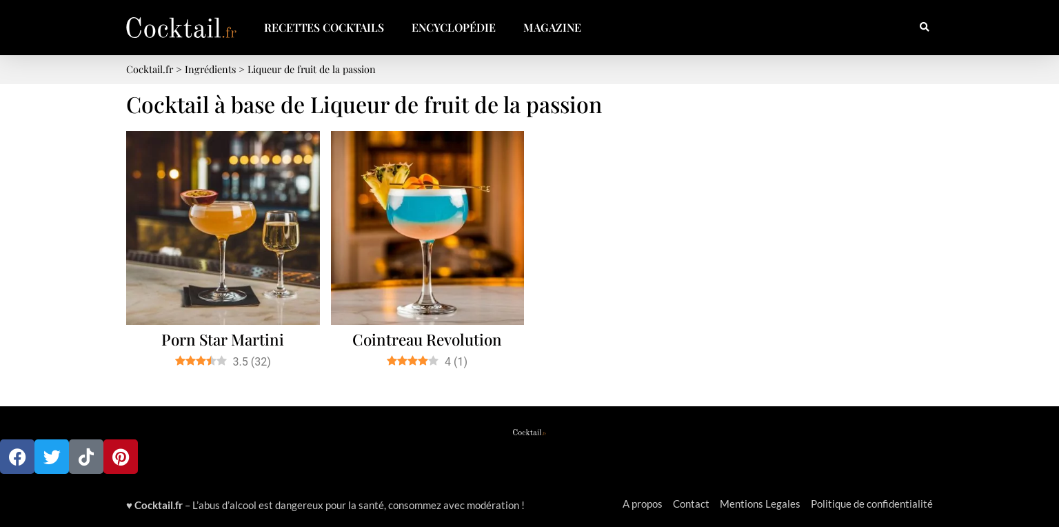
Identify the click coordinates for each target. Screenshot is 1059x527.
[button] (924, 28)
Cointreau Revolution (427, 339)
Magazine (552, 27)
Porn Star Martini (222, 339)
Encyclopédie (454, 27)
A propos (643, 503)
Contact (691, 503)
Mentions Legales (760, 503)
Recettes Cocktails (324, 27)
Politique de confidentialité (872, 503)
